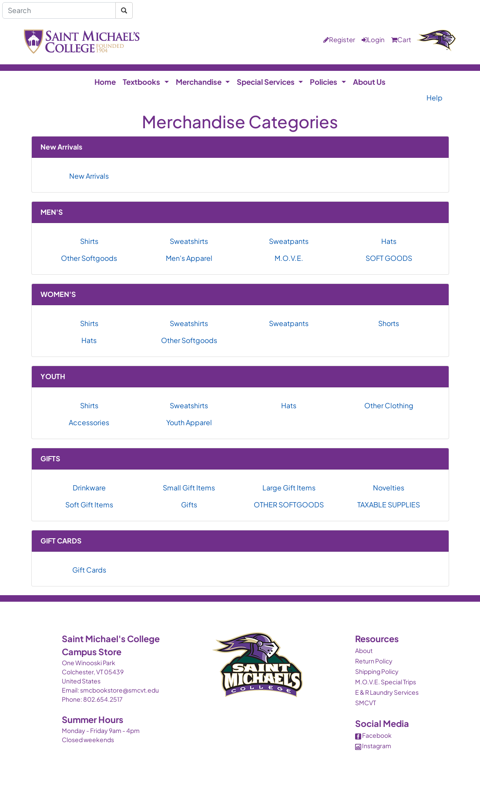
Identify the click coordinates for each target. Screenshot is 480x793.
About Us (369, 82)
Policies (323, 82)
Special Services (266, 82)
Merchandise (199, 82)
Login (373, 39)
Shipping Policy (377, 671)
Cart (401, 39)
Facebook (373, 735)
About (364, 650)
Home (105, 82)
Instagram (373, 746)
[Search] (59, 10)
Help (434, 97)
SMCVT (365, 702)
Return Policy (374, 661)
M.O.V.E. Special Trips (385, 682)
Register (339, 39)
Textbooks (141, 82)
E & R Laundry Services (387, 692)
